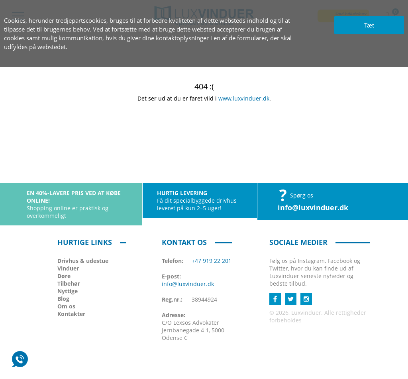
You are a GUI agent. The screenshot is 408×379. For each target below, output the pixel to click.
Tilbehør (68, 283)
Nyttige (67, 291)
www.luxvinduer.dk (243, 98)
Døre (64, 276)
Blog (63, 298)
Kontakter (71, 314)
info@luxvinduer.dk (313, 207)
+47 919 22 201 (211, 261)
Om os (66, 306)
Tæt (369, 25)
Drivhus (82, 261)
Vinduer (68, 268)
